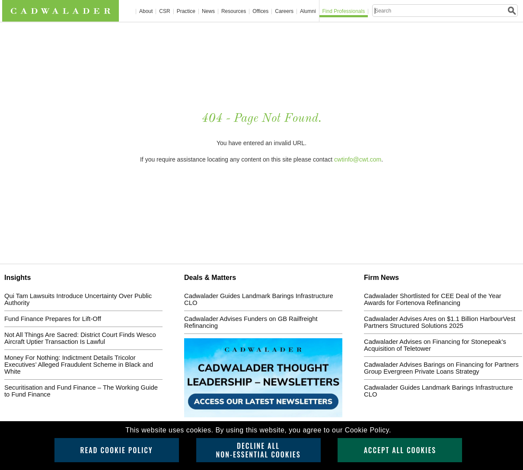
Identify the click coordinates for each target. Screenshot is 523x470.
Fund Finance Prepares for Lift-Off (52, 318)
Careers (284, 11)
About (146, 11)
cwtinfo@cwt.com (357, 159)
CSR (164, 11)
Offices (260, 11)
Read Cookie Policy (116, 450)
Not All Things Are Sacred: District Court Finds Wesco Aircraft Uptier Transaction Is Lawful (80, 338)
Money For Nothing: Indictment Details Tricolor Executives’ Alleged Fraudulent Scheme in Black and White (78, 364)
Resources (233, 11)
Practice (186, 11)
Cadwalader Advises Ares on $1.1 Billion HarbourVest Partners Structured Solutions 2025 (439, 322)
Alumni (308, 11)
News (208, 11)
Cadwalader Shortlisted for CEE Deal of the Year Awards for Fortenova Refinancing (432, 299)
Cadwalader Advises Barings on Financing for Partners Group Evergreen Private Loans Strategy (441, 368)
